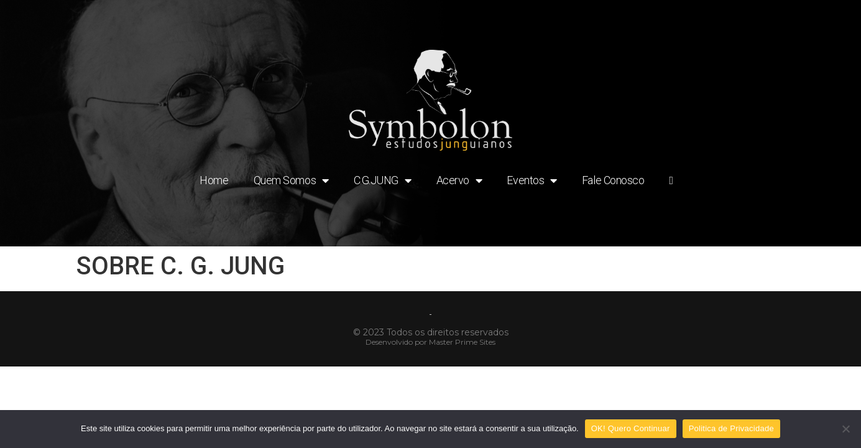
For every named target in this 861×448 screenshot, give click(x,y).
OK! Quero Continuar (630, 428)
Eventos (531, 180)
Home (214, 180)
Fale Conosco (613, 180)
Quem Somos (291, 180)
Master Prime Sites (462, 342)
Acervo (459, 180)
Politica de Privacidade (731, 428)
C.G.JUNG (383, 180)
